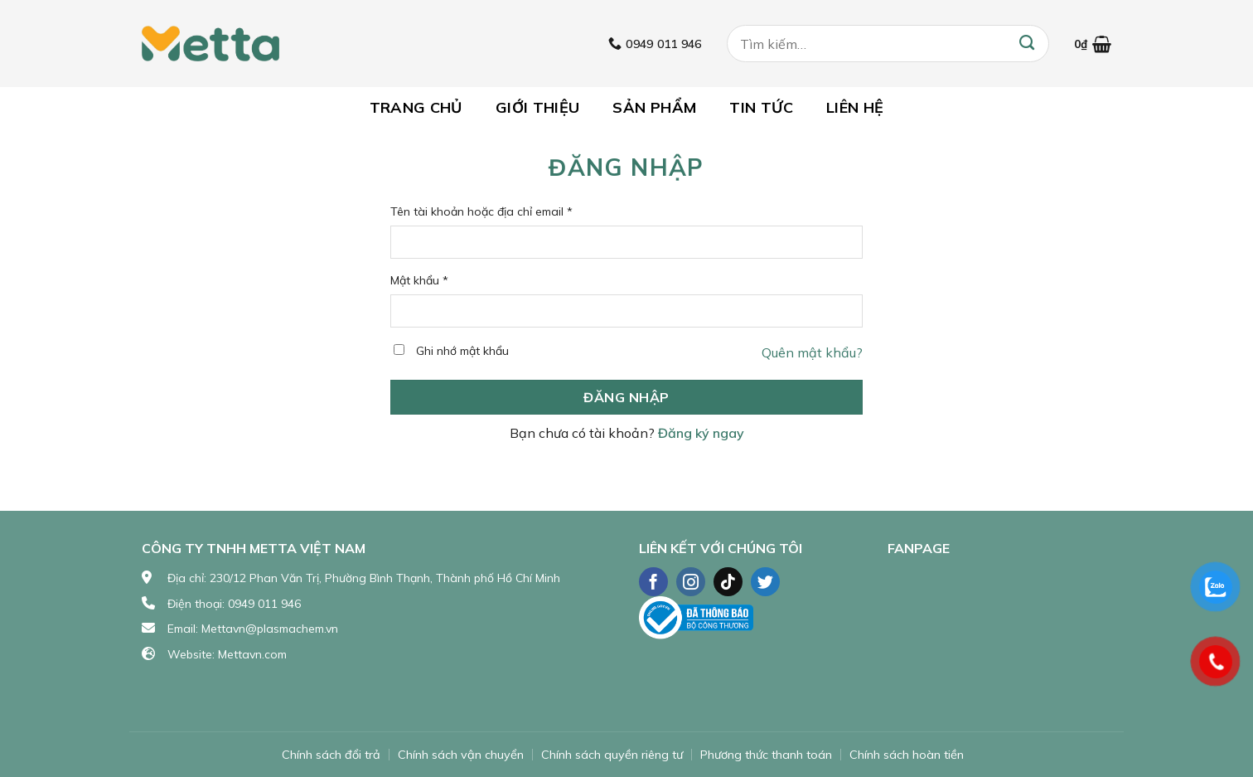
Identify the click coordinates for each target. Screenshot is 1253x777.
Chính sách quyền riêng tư (612, 754)
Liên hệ (855, 107)
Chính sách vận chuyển (461, 754)
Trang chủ (416, 107)
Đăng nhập (626, 397)
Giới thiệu (538, 107)
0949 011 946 (264, 603)
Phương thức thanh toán (766, 754)
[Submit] (1027, 43)
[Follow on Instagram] (690, 581)
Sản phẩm (654, 107)
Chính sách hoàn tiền (906, 754)
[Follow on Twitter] (765, 581)
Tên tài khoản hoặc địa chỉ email (481, 211)
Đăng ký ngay (701, 433)
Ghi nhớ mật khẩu (462, 350)
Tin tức (761, 107)
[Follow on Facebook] (653, 581)
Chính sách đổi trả (331, 754)
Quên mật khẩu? (812, 352)
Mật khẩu (419, 280)
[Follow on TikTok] (728, 581)
